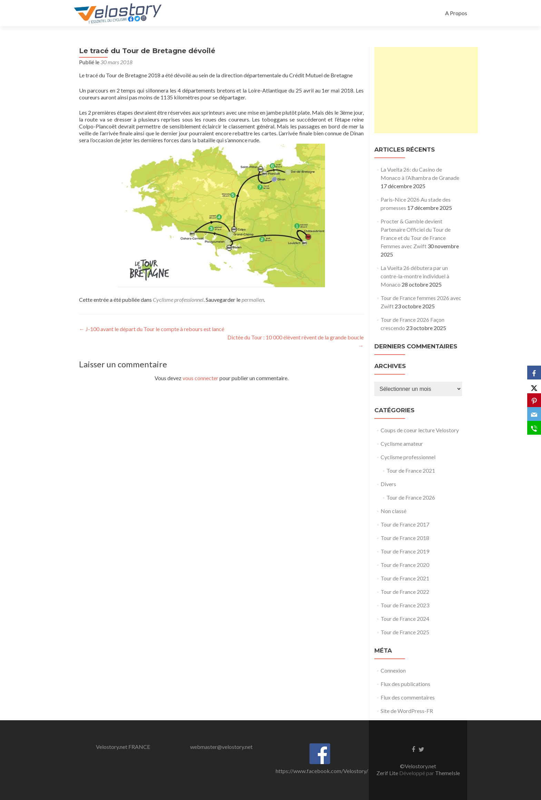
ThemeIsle (447, 773)
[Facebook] (534, 372)
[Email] (534, 414)
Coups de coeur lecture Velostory (420, 430)
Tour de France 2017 (405, 524)
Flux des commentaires (408, 697)
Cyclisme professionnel (178, 299)
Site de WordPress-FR (407, 710)
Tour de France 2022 (405, 591)
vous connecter (200, 378)
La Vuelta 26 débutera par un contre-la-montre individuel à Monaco (415, 276)
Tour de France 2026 (410, 497)
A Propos (456, 13)
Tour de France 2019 (405, 551)
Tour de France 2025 (405, 632)
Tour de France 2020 (405, 564)
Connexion (393, 670)
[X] (534, 386)
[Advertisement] (426, 90)
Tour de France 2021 (410, 470)
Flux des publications (405, 684)
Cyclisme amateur (402, 443)
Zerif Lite (387, 773)
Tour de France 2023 (405, 605)
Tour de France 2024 (405, 618)
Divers (388, 484)
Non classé (393, 511)
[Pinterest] (534, 400)
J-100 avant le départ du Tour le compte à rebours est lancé (151, 329)
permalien (253, 299)
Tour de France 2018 (405, 537)
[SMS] (534, 428)
